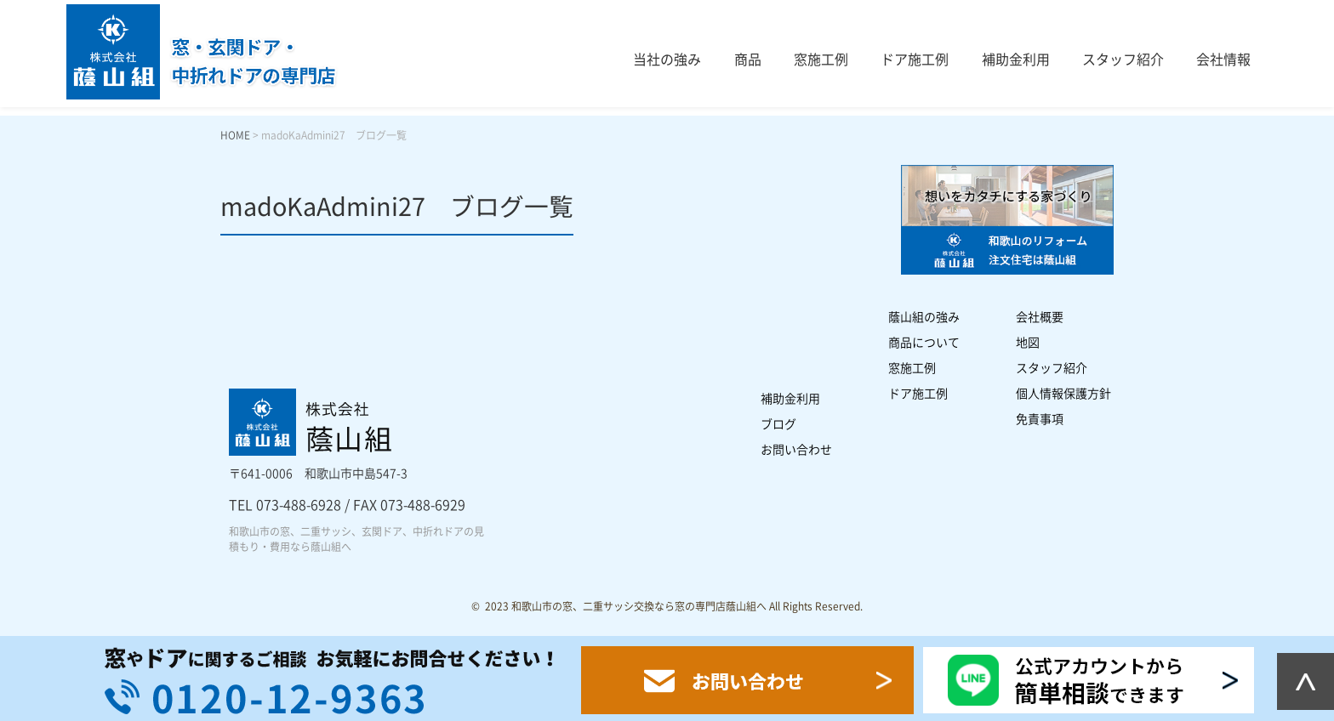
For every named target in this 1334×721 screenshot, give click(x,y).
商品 (747, 59)
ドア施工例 (915, 59)
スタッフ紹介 (1123, 59)
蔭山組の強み (924, 317)
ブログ (778, 424)
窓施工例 (821, 59)
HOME (235, 135)
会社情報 (1223, 59)
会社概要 (1039, 317)
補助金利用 (1016, 59)
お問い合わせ (796, 450)
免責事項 (1039, 419)
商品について (924, 343)
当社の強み (667, 59)
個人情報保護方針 (1063, 394)
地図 (1028, 343)
